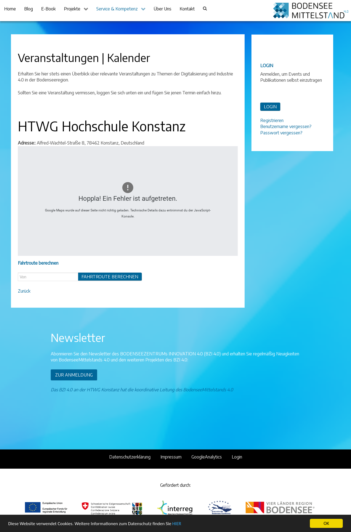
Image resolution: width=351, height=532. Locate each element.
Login (237, 457)
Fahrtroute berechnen (109, 276)
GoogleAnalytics (206, 457)
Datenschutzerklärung (130, 457)
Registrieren (272, 120)
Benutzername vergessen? (286, 126)
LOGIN (270, 106)
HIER (176, 524)
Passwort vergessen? (281, 132)
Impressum (171, 457)
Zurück (24, 291)
